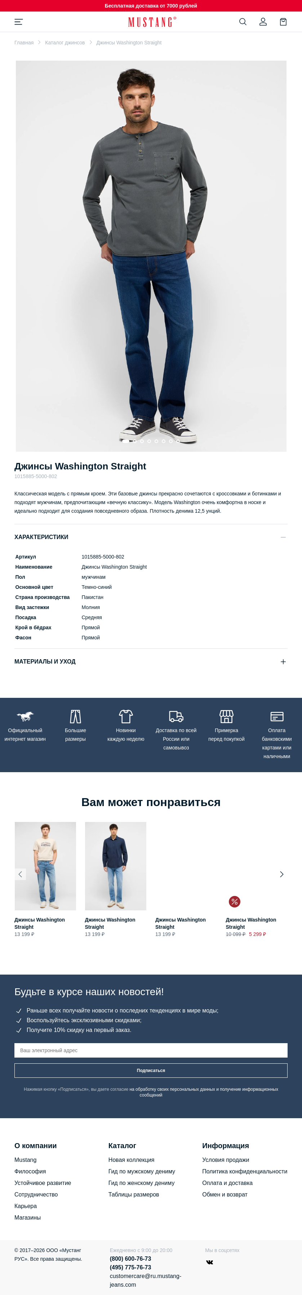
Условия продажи (225, 1160)
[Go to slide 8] (178, 441)
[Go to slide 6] (163, 441)
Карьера (25, 1206)
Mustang (25, 1160)
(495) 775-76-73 (130, 1267)
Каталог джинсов (65, 42)
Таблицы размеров (133, 1194)
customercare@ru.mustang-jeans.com (146, 1280)
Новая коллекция (131, 1160)
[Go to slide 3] (142, 441)
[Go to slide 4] (149, 441)
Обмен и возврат (224, 1194)
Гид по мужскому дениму (141, 1171)
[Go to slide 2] (135, 441)
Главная (24, 42)
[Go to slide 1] (125, 441)
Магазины (27, 1218)
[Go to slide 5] (156, 441)
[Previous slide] (20, 874)
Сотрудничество (36, 1194)
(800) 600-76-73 (130, 1259)
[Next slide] (282, 874)
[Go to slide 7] (171, 441)
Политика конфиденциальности (244, 1171)
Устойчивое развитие (42, 1183)
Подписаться (151, 1070)
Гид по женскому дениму (141, 1183)
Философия (30, 1171)
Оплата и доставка (227, 1183)
